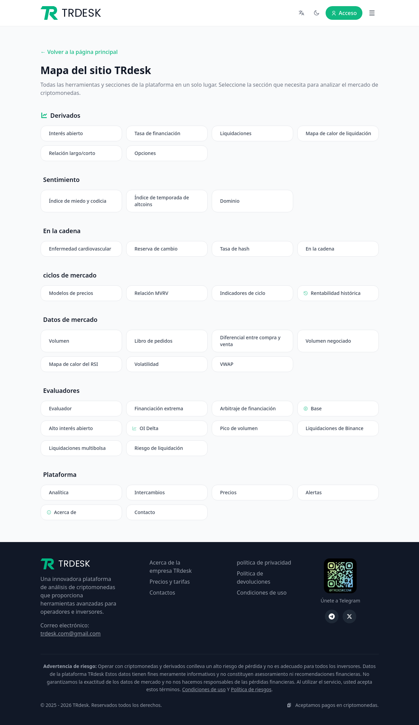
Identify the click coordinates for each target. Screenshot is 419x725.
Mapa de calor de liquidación (338, 133)
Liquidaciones (236, 133)
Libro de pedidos (154, 341)
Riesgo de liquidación (159, 448)
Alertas (314, 492)
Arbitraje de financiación (248, 408)
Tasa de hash (235, 248)
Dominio (230, 201)
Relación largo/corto (72, 153)
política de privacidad (264, 562)
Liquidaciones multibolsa (77, 448)
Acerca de (61, 512)
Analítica (59, 492)
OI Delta (145, 428)
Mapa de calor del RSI (73, 364)
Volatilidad (147, 364)
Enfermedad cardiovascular (80, 248)
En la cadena (320, 248)
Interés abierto (66, 133)
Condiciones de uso (262, 592)
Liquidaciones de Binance (334, 428)
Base (312, 408)
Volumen (59, 341)
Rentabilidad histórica (332, 293)
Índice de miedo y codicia (78, 201)
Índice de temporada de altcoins (162, 201)
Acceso (344, 13)
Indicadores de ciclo (243, 293)
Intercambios (150, 492)
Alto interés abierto (71, 428)
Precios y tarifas (170, 581)
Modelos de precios (71, 293)
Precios (228, 492)
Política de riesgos (251, 689)
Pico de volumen (239, 428)
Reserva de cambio (156, 248)
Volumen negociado (328, 341)
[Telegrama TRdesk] (332, 616)
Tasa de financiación (158, 133)
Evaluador (60, 408)
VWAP (227, 364)
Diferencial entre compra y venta (250, 340)
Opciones (145, 153)
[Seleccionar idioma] (302, 13)
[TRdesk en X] (349, 616)
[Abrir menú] (372, 13)
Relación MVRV (151, 293)
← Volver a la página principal (79, 52)
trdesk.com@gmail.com (71, 633)
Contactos (162, 592)
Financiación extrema (159, 408)
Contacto (145, 512)
